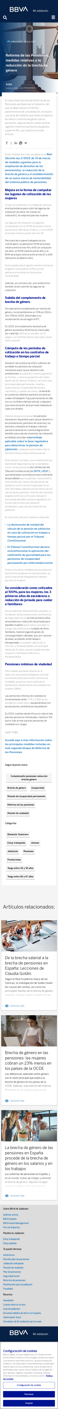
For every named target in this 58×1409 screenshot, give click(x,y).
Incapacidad (37, 788)
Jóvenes (35, 843)
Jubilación (12, 851)
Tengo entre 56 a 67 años (20, 876)
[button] (53, 17)
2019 (37, 471)
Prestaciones (14, 859)
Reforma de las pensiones (20, 804)
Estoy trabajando (16, 843)
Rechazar (28, 1394)
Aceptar (29, 1403)
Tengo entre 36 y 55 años (20, 868)
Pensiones (29, 851)
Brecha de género (16, 788)
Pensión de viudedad (18, 813)
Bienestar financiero (17, 834)
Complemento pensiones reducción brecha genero (29, 778)
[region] (29, 1375)
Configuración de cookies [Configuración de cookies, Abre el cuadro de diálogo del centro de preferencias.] (29, 1385)
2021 (45, 471)
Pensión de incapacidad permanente (26, 796)
